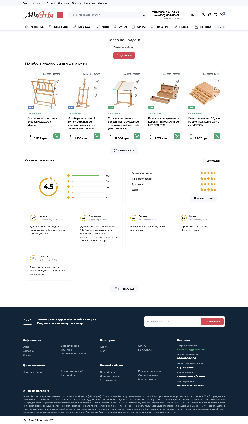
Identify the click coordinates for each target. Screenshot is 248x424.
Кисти (103, 350)
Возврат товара (70, 345)
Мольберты (145, 350)
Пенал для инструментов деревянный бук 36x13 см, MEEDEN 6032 (163, 122)
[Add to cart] (56, 136)
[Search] (144, 14)
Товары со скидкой (72, 371)
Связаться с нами (148, 375)
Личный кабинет (109, 372)
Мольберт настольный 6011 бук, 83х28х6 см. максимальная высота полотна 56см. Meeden (81, 123)
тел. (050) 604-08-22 (165, 15)
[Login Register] (203, 15)
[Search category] (139, 14)
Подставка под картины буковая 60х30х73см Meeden (42, 122)
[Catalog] (60, 15)
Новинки (89, 3)
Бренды (76, 3)
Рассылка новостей (149, 371)
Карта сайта (68, 375)
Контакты (37, 3)
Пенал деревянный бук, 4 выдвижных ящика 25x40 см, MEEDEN (204, 122)
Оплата (50, 3)
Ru (192, 14)
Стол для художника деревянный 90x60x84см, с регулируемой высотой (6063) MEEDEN (123, 123)
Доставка (63, 3)
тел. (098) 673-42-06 (165, 11)
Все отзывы (213, 160)
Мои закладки (108, 380)
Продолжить (124, 55)
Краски (104, 346)
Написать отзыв (203, 198)
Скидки (102, 3)
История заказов (110, 376)
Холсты (142, 345)
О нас (26, 3)
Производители (32, 372)
